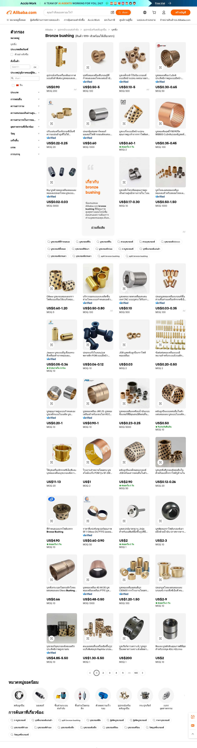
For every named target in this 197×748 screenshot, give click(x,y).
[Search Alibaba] (77, 12)
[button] (112, 12)
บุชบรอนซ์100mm (170, 241)
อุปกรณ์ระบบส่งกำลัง (68, 29)
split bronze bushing (109, 256)
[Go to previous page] (90, 673)
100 (136, 673)
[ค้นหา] (123, 12)
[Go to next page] (142, 673)
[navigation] (25, 351)
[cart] (154, 13)
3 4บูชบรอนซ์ (126, 249)
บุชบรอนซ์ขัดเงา (80, 249)
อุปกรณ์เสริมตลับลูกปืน (95, 29)
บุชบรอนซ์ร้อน (110, 727)
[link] (192, 717)
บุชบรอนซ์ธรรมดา (56, 256)
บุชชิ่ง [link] (114, 29)
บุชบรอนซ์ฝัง (94, 720)
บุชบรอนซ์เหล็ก (66, 727)
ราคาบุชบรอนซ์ (161, 720)
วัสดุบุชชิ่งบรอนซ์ (155, 727)
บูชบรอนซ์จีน (83, 241)
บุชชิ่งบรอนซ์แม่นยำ (150, 249)
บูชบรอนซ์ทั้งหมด (56, 249)
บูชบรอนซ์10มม (104, 249)
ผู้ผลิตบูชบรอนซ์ (115, 720)
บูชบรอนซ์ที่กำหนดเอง (58, 241)
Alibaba (49, 29)
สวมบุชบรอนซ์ (125, 241)
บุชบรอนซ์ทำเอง (19, 727)
